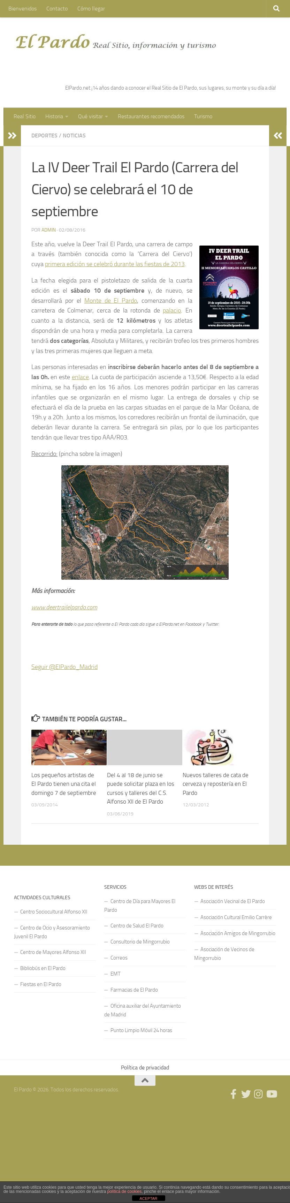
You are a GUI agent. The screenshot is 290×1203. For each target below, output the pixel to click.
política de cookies (124, 1191)
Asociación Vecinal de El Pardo (232, 901)
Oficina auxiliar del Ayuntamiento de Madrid (142, 1010)
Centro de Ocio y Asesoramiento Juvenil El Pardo (52, 932)
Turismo (203, 116)
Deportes (44, 135)
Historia (54, 116)
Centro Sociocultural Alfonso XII (53, 912)
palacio (172, 310)
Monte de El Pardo (110, 300)
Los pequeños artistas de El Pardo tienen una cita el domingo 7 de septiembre (63, 784)
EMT (115, 974)
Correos (119, 958)
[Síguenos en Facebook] (233, 1094)
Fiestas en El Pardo (40, 984)
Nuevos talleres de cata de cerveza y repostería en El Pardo (216, 784)
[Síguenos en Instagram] (259, 1094)
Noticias (74, 135)
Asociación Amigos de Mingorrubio (237, 933)
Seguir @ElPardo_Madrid (64, 667)
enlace (80, 377)
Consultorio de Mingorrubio (140, 942)
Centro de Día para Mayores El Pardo (139, 905)
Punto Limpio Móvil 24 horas (141, 1030)
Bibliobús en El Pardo (43, 968)
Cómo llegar (91, 8)
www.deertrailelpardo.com (64, 607)
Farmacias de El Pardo (134, 990)
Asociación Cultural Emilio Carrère (236, 917)
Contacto (57, 8)
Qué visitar (90, 116)
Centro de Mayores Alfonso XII (53, 952)
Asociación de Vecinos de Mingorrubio (224, 953)
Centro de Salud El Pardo (136, 926)
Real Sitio (25, 116)
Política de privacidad (145, 1067)
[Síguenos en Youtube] (271, 1094)
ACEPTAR (148, 1198)
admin (48, 230)
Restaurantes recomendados (151, 116)
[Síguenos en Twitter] (246, 1094)
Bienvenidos (22, 8)
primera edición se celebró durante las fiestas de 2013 (115, 264)
